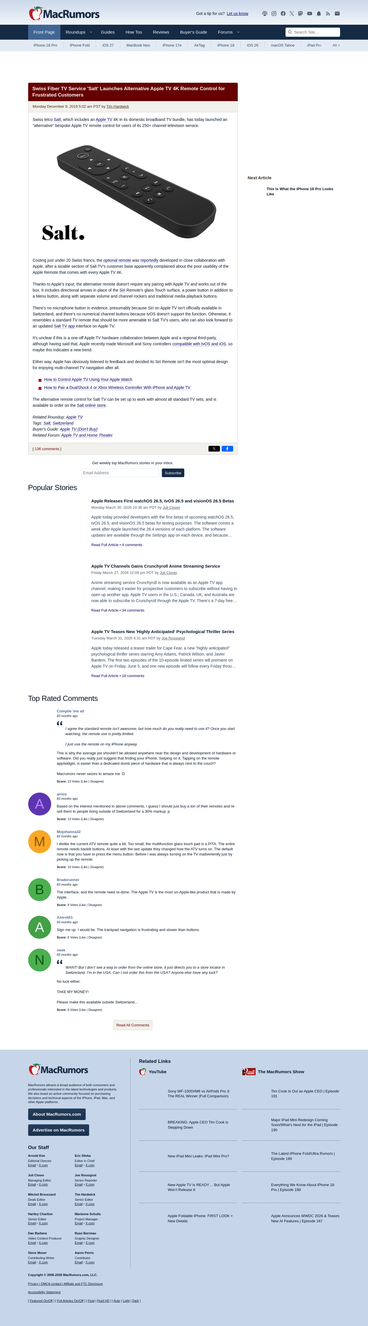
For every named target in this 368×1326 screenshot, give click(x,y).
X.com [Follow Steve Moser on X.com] (43, 1260)
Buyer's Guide (193, 32)
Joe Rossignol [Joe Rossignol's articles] (85, 1173)
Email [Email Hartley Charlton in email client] (32, 1221)
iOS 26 (252, 45)
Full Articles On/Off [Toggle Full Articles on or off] (70, 1300)
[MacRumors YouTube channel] (310, 14)
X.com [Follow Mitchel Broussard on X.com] (43, 1202)
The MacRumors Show (281, 1069)
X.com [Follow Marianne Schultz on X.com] (90, 1221)
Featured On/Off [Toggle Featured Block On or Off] (41, 1300)
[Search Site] (312, 32)
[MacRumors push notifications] (319, 14)
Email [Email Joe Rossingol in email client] (79, 1182)
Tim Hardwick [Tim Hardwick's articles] (85, 1192)
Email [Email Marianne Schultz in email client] (79, 1221)
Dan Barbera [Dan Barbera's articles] (37, 1231)
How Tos (134, 32)
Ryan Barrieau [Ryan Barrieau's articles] (85, 1231)
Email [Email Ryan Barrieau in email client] (79, 1240)
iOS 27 (108, 45)
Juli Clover (171, 514)
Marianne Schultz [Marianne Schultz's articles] (88, 1211)
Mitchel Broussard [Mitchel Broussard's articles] (42, 1192)
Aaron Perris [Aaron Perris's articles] (84, 1250)
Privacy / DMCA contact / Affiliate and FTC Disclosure (65, 1283)
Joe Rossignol (173, 644)
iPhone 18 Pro (45, 45)
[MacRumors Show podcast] (265, 14)
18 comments (133, 682)
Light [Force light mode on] (126, 1300)
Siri (122, 290)
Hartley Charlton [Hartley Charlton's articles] (40, 1211)
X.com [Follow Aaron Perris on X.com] (90, 1260)
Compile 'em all (70, 711)
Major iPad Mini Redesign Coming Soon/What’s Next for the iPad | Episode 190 (304, 1122)
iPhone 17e (172, 45)
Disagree (96, 781)
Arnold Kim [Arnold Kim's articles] (36, 1153)
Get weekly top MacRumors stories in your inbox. (133, 463)
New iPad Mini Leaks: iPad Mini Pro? (198, 1154)
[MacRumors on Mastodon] (300, 14)
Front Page (44, 32)
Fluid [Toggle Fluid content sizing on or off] (91, 1300)
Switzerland (63, 423)
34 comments (133, 616)
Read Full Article (105, 551)
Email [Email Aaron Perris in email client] (79, 1260)
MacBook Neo (138, 45)
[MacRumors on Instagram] (274, 14)
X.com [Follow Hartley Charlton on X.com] (43, 1221)
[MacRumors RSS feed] (328, 14)
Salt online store (91, 405)
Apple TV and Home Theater (86, 435)
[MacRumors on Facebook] (283, 14)
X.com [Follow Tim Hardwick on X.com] (90, 1202)
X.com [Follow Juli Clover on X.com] (43, 1182)
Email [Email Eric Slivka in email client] (79, 1163)
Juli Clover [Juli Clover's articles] (36, 1173)
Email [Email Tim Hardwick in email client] (79, 1202)
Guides (108, 32)
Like (84, 781)
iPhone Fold (80, 45)
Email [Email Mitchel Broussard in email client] (32, 1202)
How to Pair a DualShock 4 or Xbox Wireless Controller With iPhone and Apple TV (117, 387)
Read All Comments (133, 1025)
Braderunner (68, 880)
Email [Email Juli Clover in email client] (32, 1182)
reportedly (149, 260)
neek (61, 950)
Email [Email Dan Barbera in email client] (32, 1240)
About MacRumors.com (57, 1112)
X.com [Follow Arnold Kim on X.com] (43, 1163)
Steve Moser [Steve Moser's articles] (37, 1250)
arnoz (62, 794)
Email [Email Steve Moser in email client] (32, 1260)
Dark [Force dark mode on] (135, 1300)
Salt (57, 119)
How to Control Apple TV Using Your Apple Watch (88, 379)
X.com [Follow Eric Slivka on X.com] (90, 1163)
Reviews (161, 32)
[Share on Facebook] (227, 449)
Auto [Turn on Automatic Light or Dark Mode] (117, 1300)
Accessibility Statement (44, 1292)
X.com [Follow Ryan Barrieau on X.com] (90, 1240)
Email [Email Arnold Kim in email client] (32, 1163)
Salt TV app (64, 326)
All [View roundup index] (336, 45)
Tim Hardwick (117, 106)
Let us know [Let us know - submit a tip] (237, 13)
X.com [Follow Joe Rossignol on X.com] (90, 1182)
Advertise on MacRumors (59, 1127)
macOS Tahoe (283, 45)
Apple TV (104, 119)
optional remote (117, 260)
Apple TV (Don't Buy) (78, 429)
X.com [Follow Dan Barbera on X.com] (43, 1240)
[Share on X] (214, 449)
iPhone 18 (225, 45)
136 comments (47, 449)
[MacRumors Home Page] (64, 14)
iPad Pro (314, 45)
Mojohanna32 (69, 832)
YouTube (158, 1069)
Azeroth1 (65, 917)
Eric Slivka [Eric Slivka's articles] (83, 1153)
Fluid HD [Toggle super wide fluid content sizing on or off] (103, 1300)
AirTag (199, 45)
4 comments (132, 551)
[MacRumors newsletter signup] (337, 14)
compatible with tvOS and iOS (199, 344)
